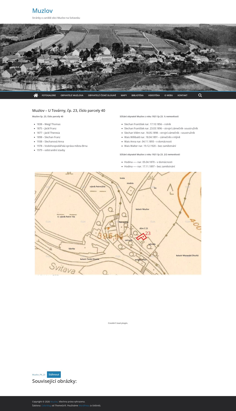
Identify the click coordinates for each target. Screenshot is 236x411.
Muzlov (42, 10)
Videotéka (154, 95)
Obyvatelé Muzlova (72, 95)
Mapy (124, 95)
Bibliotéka (137, 95)
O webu (169, 95)
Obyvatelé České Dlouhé (102, 95)
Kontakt (182, 95)
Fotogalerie (49, 95)
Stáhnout (54, 374)
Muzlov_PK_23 (38, 374)
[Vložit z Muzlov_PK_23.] (118, 323)
